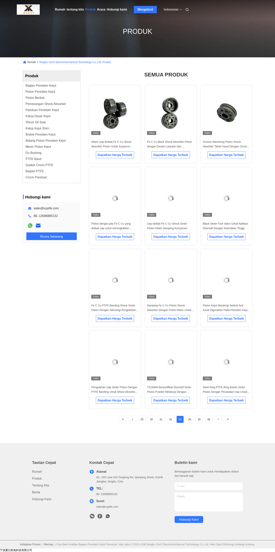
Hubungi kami (117, 9)
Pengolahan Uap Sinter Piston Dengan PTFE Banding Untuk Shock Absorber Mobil (114, 392)
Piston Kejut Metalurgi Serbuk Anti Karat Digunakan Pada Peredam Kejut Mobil (225, 310)
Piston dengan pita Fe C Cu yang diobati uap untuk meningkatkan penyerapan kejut (111, 228)
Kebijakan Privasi (30, 544)
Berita (36, 492)
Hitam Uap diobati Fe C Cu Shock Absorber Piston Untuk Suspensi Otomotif (111, 146)
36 (208, 419)
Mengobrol (145, 9)
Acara (101, 9)
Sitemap (48, 544)
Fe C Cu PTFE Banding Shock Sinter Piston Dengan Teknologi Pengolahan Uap (113, 310)
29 (141, 419)
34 (189, 419)
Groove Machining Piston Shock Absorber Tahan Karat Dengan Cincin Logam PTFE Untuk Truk (225, 146)
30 (151, 419)
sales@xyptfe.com (46, 208)
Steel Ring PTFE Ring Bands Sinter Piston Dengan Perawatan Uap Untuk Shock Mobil (225, 392)
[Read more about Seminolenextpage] (122, 419)
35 (199, 419)
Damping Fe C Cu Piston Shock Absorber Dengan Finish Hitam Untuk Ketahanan (169, 310)
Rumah (60, 9)
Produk (90, 9)
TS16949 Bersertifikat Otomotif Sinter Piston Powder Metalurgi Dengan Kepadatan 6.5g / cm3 (169, 392)
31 (161, 419)
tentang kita (75, 9)
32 (170, 419)
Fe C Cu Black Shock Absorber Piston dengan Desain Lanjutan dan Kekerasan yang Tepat (169, 146)
